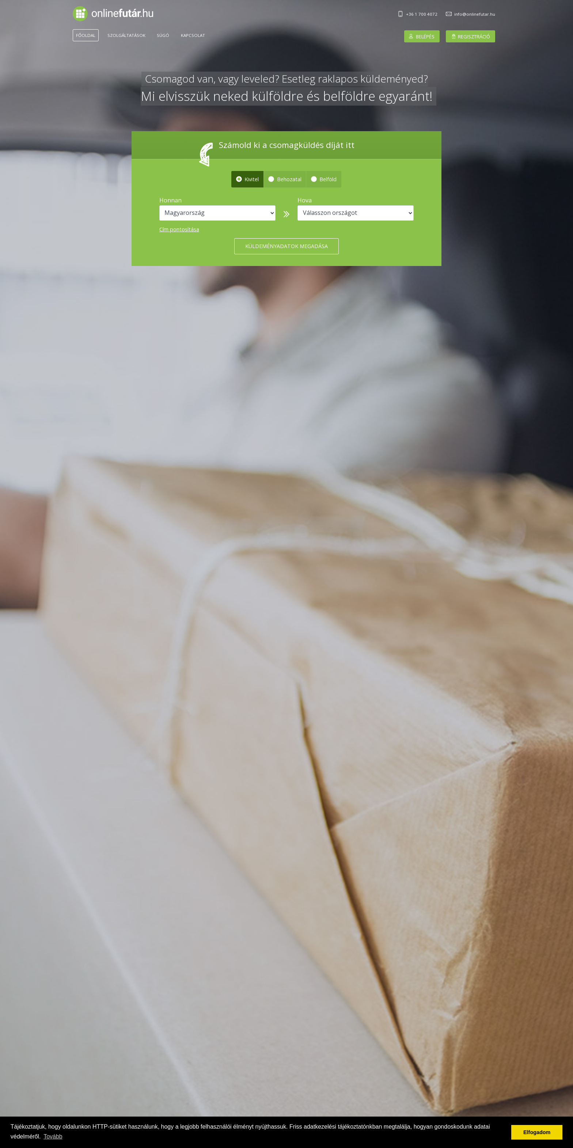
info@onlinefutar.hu (474, 14)
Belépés (425, 36)
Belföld (328, 179)
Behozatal (289, 179)
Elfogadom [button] (536, 1132)
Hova (304, 200)
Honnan (170, 200)
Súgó (163, 35)
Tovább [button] (52, 1136)
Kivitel (251, 179)
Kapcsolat (193, 35)
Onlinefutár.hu (113, 13)
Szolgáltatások (126, 35)
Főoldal (85, 35)
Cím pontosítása (179, 229)
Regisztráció (474, 36)
